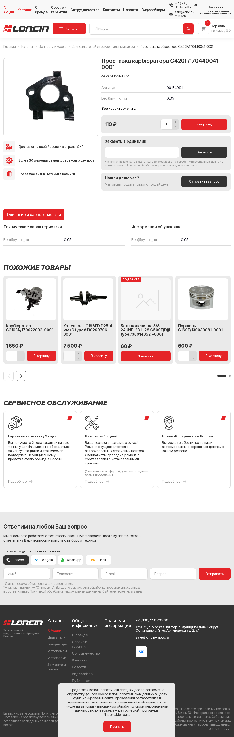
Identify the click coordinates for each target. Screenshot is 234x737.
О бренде (41, 9)
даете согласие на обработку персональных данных (186, 161)
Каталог (24, 10)
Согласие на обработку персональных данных (38, 717)
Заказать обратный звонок (215, 9)
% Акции (8, 9)
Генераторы (57, 644)
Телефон (16, 560)
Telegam (43, 560)
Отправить (214, 574)
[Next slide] (21, 376)
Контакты (111, 10)
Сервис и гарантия (59, 9)
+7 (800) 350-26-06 (183, 5)
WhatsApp (71, 560)
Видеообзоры (153, 10)
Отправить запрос (204, 181)
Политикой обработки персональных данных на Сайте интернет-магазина (86, 591)
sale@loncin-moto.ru (181, 14)
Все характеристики (119, 108)
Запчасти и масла (56, 667)
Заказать (204, 152)
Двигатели (56, 637)
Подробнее (20, 481)
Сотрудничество (84, 10)
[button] (221, 376)
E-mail (98, 560)
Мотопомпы (57, 651)
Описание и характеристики (34, 214)
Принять (117, 726)
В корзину (204, 124)
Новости (130, 10)
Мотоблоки (56, 658)
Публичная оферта (81, 682)
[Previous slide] (8, 376)
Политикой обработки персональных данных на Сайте (161, 165)
